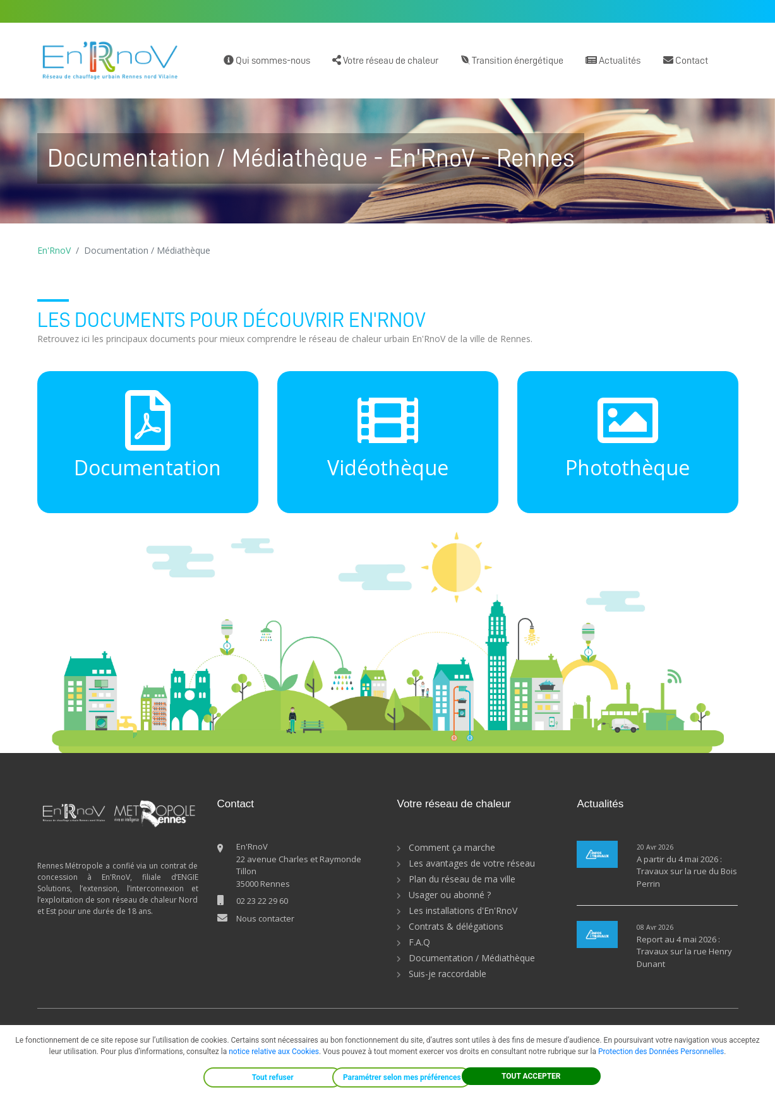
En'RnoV (54, 250)
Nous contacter (265, 918)
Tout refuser (273, 1077)
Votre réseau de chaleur (385, 60)
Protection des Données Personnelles (661, 1051)
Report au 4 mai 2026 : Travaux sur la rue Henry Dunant (684, 952)
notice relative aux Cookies (274, 1051)
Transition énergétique (512, 60)
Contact (685, 60)
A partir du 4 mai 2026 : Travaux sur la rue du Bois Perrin (687, 871)
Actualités (613, 60)
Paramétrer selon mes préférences (402, 1077)
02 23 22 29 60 (262, 900)
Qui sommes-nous (267, 60)
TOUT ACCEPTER (531, 1076)
